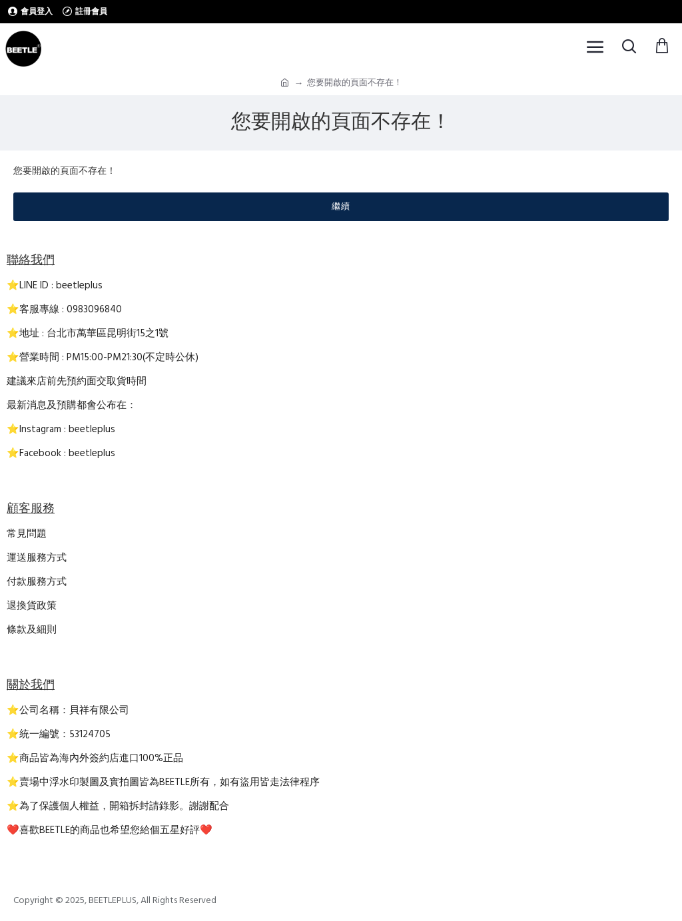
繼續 (341, 206)
